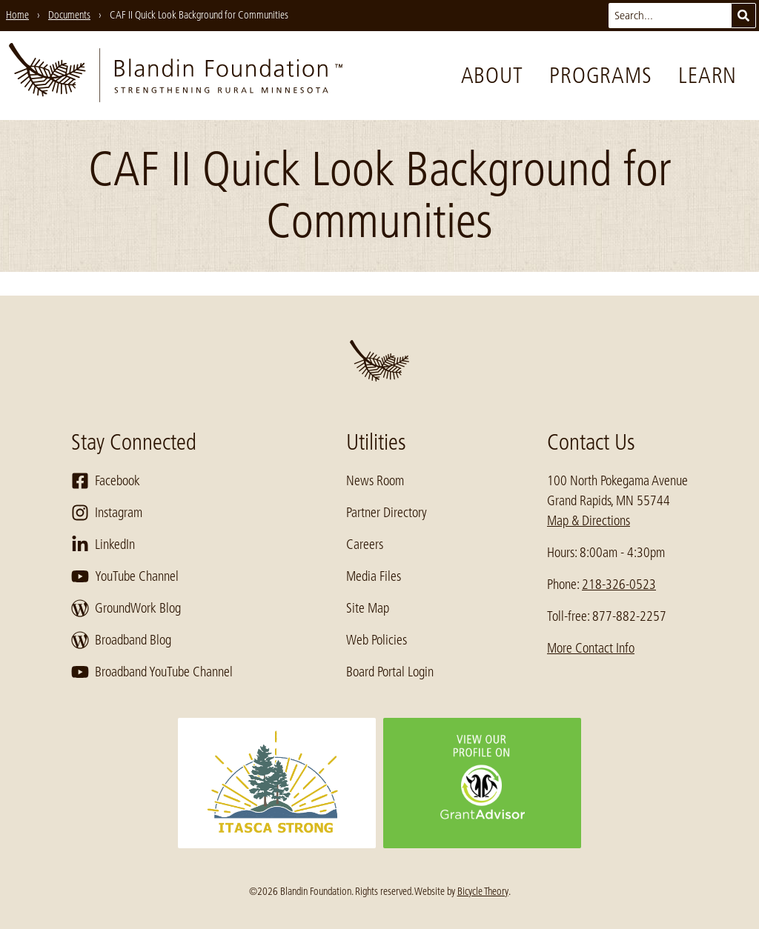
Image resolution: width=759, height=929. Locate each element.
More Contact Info (590, 648)
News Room (375, 481)
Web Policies (376, 640)
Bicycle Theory (482, 891)
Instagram (106, 513)
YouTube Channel (125, 576)
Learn (707, 75)
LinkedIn (103, 544)
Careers (364, 544)
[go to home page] (175, 75)
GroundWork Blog (126, 608)
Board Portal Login (390, 672)
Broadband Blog (121, 640)
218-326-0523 (619, 584)
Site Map (367, 608)
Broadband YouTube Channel (152, 672)
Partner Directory (386, 513)
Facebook (105, 481)
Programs (600, 75)
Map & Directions (588, 521)
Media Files (373, 576)
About (492, 75)
